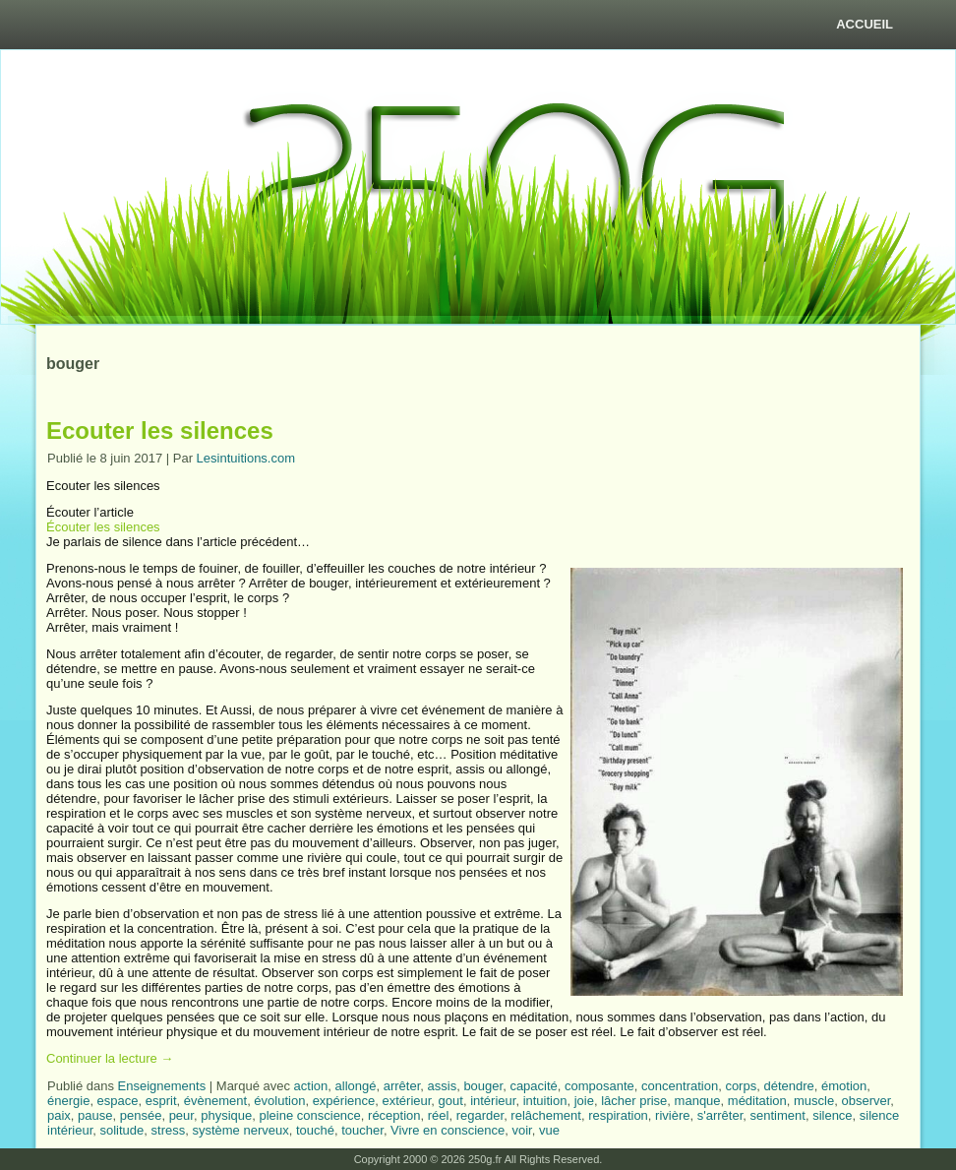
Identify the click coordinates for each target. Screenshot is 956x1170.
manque (698, 1100)
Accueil (864, 24)
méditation (757, 1100)
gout (451, 1100)
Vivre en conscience (447, 1130)
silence (832, 1115)
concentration (679, 1085)
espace (118, 1100)
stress (168, 1130)
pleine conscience (309, 1115)
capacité (533, 1085)
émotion (843, 1085)
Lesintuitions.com (246, 458)
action (311, 1085)
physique (226, 1115)
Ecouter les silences (159, 430)
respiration (618, 1115)
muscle (814, 1100)
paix (59, 1115)
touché (315, 1130)
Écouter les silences (103, 527)
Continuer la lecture (109, 1058)
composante (599, 1085)
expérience (344, 1100)
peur (181, 1115)
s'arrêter (720, 1115)
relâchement (545, 1115)
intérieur (492, 1100)
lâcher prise (634, 1100)
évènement (215, 1100)
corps (740, 1085)
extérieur (406, 1100)
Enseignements (162, 1085)
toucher (362, 1130)
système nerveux (240, 1130)
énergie (68, 1100)
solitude (121, 1130)
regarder (480, 1115)
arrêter (402, 1085)
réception (394, 1115)
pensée (141, 1115)
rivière (672, 1115)
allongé (356, 1085)
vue (549, 1130)
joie (584, 1100)
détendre (788, 1085)
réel (438, 1115)
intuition (545, 1100)
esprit (161, 1100)
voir (521, 1130)
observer (865, 1100)
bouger (483, 1085)
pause (95, 1115)
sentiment (778, 1115)
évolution (279, 1100)
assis (442, 1085)
